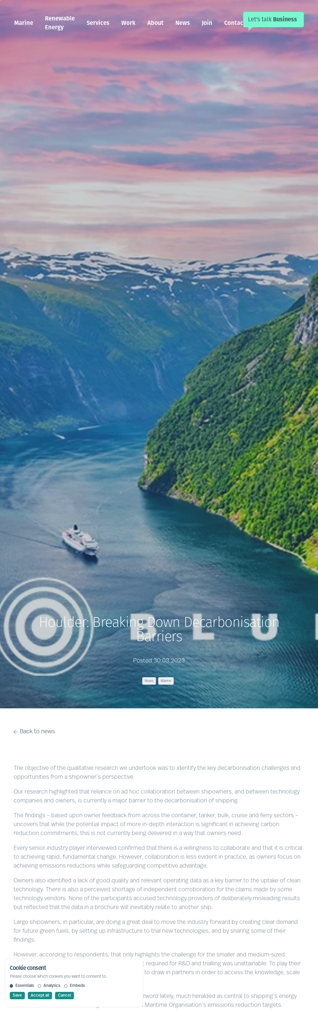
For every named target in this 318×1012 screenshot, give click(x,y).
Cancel (64, 995)
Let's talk (272, 19)
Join (207, 22)
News (182, 22)
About (155, 22)
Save (17, 995)
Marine (23, 22)
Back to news (34, 732)
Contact (235, 22)
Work (128, 22)
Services (98, 22)
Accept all (40, 995)
